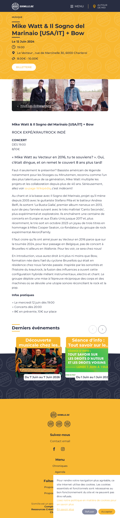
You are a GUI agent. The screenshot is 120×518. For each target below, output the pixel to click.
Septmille (67, 424)
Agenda (60, 472)
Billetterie (24, 67)
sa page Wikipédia (38, 188)
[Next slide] (102, 329)
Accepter (106, 511)
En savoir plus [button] (65, 509)
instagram (64, 449)
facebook (56, 449)
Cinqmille (59, 424)
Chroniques (60, 466)
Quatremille (51, 424)
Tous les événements (35, 106)
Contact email (60, 441)
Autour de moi (102, 6)
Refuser (89, 511)
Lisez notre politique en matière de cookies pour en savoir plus (86, 502)
